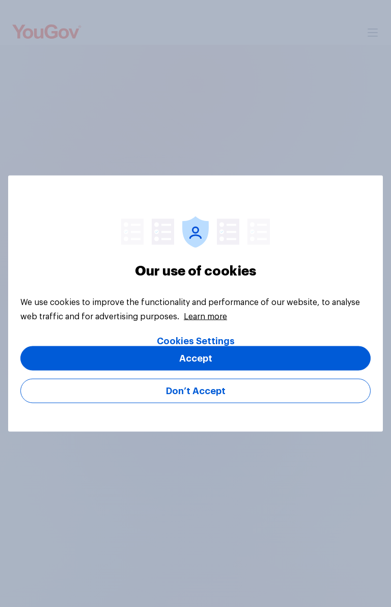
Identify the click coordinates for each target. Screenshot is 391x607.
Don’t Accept (196, 391)
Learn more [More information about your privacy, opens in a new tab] (205, 317)
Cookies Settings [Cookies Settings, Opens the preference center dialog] (196, 341)
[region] (195, 304)
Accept (195, 358)
